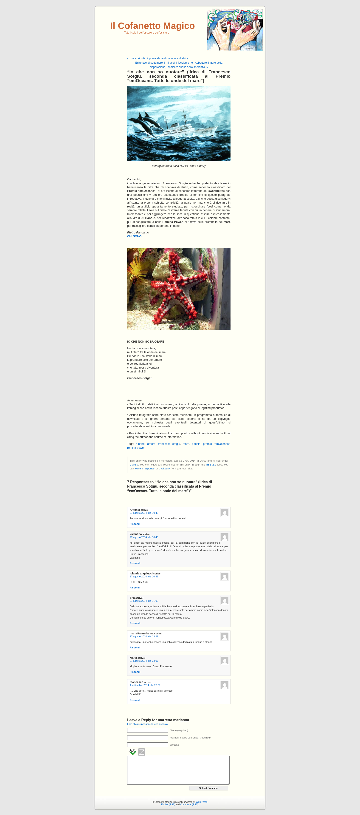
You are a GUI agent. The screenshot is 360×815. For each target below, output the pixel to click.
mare (186, 444)
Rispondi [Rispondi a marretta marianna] (135, 647)
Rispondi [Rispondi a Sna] (135, 623)
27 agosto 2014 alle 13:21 (144, 636)
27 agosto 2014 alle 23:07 (144, 660)
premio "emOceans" (216, 444)
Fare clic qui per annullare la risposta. (147, 724)
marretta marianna (173, 720)
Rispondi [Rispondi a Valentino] (135, 563)
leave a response (144, 468)
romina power (136, 447)
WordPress (201, 802)
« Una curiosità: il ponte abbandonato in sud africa (157, 58)
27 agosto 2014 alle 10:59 (144, 576)
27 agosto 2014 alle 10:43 (144, 512)
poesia (196, 444)
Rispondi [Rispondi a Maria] (135, 671)
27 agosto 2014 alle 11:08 (144, 600)
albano (140, 444)
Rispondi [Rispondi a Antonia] (135, 524)
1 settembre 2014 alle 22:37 (145, 685)
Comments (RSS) (189, 804)
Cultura (134, 464)
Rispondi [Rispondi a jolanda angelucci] (135, 587)
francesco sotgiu (169, 444)
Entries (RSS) (168, 804)
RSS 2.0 (211, 464)
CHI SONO (134, 236)
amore (151, 444)
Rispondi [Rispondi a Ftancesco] (135, 700)
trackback (164, 468)
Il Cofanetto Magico (152, 26)
